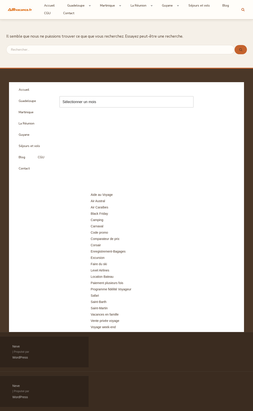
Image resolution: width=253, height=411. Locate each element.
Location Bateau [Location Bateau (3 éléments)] (102, 276)
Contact (68, 13)
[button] (90, 6)
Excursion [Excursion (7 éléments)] (97, 258)
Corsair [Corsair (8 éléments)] (96, 245)
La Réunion (26, 123)
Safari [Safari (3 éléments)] (95, 295)
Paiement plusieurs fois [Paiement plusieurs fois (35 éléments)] (107, 283)
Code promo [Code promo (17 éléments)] (99, 232)
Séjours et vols (199, 5)
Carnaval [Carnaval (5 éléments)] (97, 226)
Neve (16, 346)
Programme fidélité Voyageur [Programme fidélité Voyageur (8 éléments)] (111, 289)
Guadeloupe (27, 101)
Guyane (24, 135)
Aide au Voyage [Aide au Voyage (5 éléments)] (102, 194)
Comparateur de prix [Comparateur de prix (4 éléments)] (105, 239)
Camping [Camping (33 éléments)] (97, 220)
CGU (47, 13)
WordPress (20, 357)
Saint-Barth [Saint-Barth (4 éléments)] (98, 302)
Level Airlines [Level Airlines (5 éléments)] (100, 270)
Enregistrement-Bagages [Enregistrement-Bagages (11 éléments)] (108, 251)
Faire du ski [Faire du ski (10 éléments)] (99, 264)
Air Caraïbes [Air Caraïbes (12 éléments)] (99, 207)
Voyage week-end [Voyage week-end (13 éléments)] (103, 327)
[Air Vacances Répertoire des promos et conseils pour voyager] (19, 9)
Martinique (26, 112)
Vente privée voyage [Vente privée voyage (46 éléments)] (105, 321)
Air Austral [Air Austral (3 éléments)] (98, 201)
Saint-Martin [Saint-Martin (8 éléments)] (99, 308)
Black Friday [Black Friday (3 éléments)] (99, 213)
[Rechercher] (243, 9)
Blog (225, 5)
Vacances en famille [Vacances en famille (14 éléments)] (105, 314)
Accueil (49, 5)
